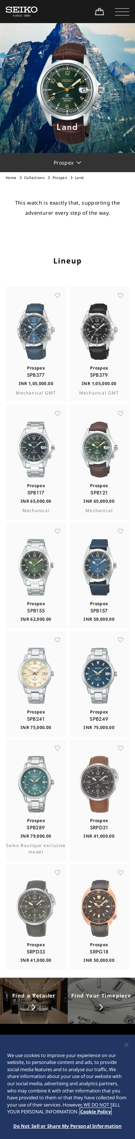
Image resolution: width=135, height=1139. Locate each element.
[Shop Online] (99, 11)
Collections (34, 177)
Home (11, 177)
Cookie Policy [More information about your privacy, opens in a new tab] (95, 1114)
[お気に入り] (57, 309)
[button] (122, 11)
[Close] (126, 1048)
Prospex (60, 177)
